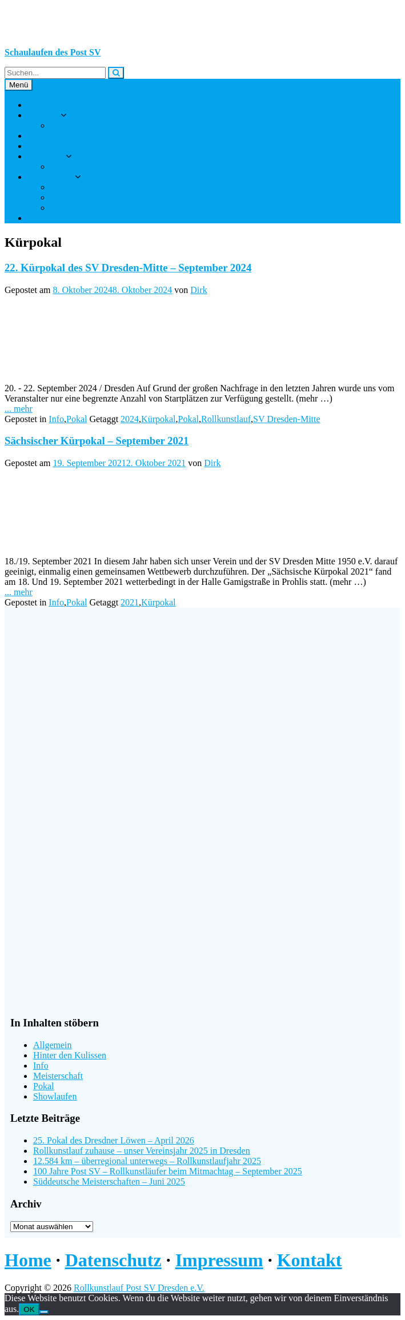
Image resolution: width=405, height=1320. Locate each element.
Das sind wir (73, 125)
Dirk (198, 290)
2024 (130, 419)
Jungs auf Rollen (58, 146)
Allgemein (52, 1045)
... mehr (19, 409)
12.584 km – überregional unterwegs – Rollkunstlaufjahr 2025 (147, 1161)
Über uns (44, 115)
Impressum (219, 1260)
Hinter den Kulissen (69, 1055)
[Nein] (44, 1312)
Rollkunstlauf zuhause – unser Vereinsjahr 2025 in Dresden (141, 1150)
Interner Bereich (80, 187)
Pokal (76, 419)
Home (28, 1260)
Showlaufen (55, 1096)
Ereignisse (46, 156)
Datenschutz (113, 1260)
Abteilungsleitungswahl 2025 (104, 197)
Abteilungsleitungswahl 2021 (104, 207)
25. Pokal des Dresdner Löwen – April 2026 (113, 1140)
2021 (130, 602)
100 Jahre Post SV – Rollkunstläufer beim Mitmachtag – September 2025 (167, 1171)
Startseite (44, 105)
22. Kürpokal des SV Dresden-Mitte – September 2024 (128, 268)
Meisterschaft (58, 1076)
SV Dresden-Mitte (286, 419)
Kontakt (42, 218)
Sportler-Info (51, 177)
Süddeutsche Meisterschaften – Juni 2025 (109, 1181)
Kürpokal (158, 419)
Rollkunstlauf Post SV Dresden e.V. (139, 1288)
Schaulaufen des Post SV (53, 52)
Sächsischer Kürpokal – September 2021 (97, 441)
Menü (18, 85)
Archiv (62, 166)
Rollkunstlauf (52, 136)
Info (56, 419)
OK (28, 1309)
